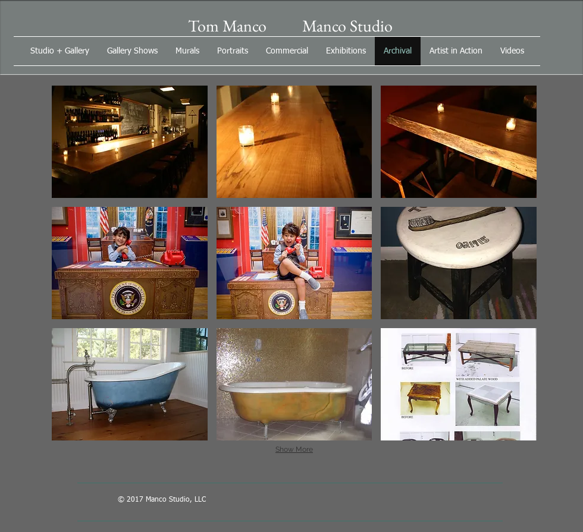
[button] (130, 142)
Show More (294, 449)
